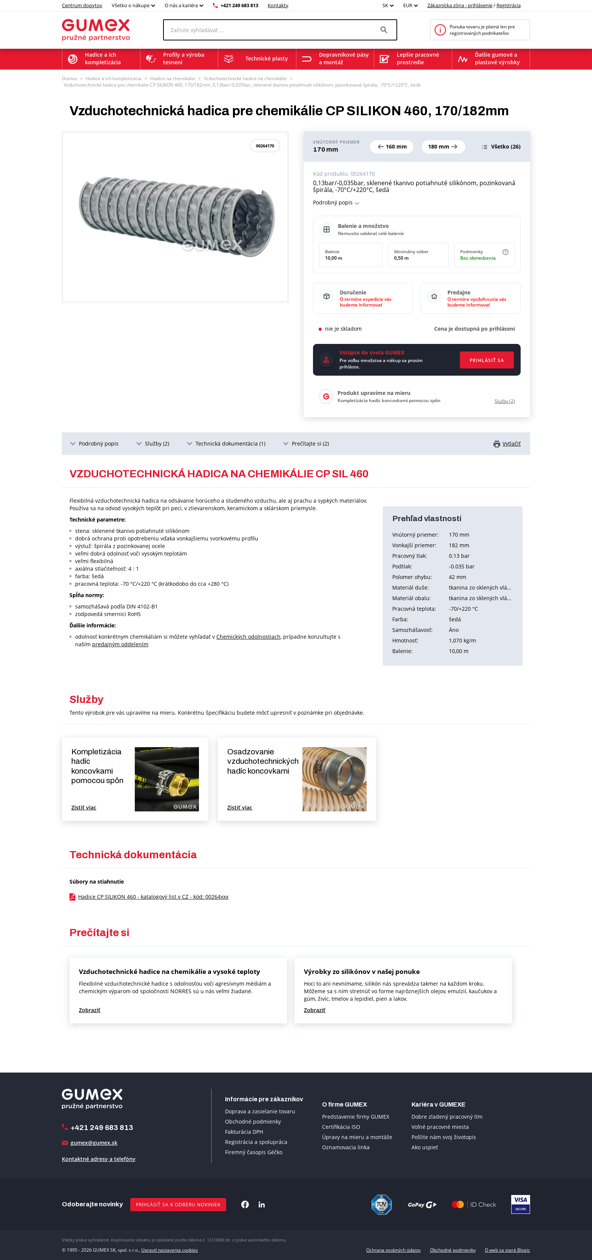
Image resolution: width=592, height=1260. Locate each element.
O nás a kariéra (181, 5)
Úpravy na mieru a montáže (357, 1137)
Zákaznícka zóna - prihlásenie (459, 5)
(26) (506, 146)
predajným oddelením (120, 644)
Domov (69, 78)
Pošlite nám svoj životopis (444, 1137)
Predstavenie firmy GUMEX (355, 1116)
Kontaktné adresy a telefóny (99, 1158)
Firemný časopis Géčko (253, 1152)
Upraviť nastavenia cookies (169, 1250)
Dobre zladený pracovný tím (447, 1116)
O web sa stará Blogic (507, 1250)
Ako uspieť (425, 1147)
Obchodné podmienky (253, 1121)
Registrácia (508, 5)
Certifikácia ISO (341, 1126)
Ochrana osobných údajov (393, 1250)
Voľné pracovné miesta (440, 1126)
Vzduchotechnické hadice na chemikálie (245, 78)
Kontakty (278, 5)
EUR (407, 5)
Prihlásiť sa (487, 360)
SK (385, 5)
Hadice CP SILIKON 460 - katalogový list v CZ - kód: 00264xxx (153, 896)
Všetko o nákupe (131, 5)
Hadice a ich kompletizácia (114, 78)
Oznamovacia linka (346, 1147)
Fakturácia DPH (244, 1131)
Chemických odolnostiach (248, 636)
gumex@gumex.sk (94, 1142)
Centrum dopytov (82, 5)
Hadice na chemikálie (172, 78)
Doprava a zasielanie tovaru (260, 1111)
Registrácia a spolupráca (256, 1141)
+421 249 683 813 (239, 5)
